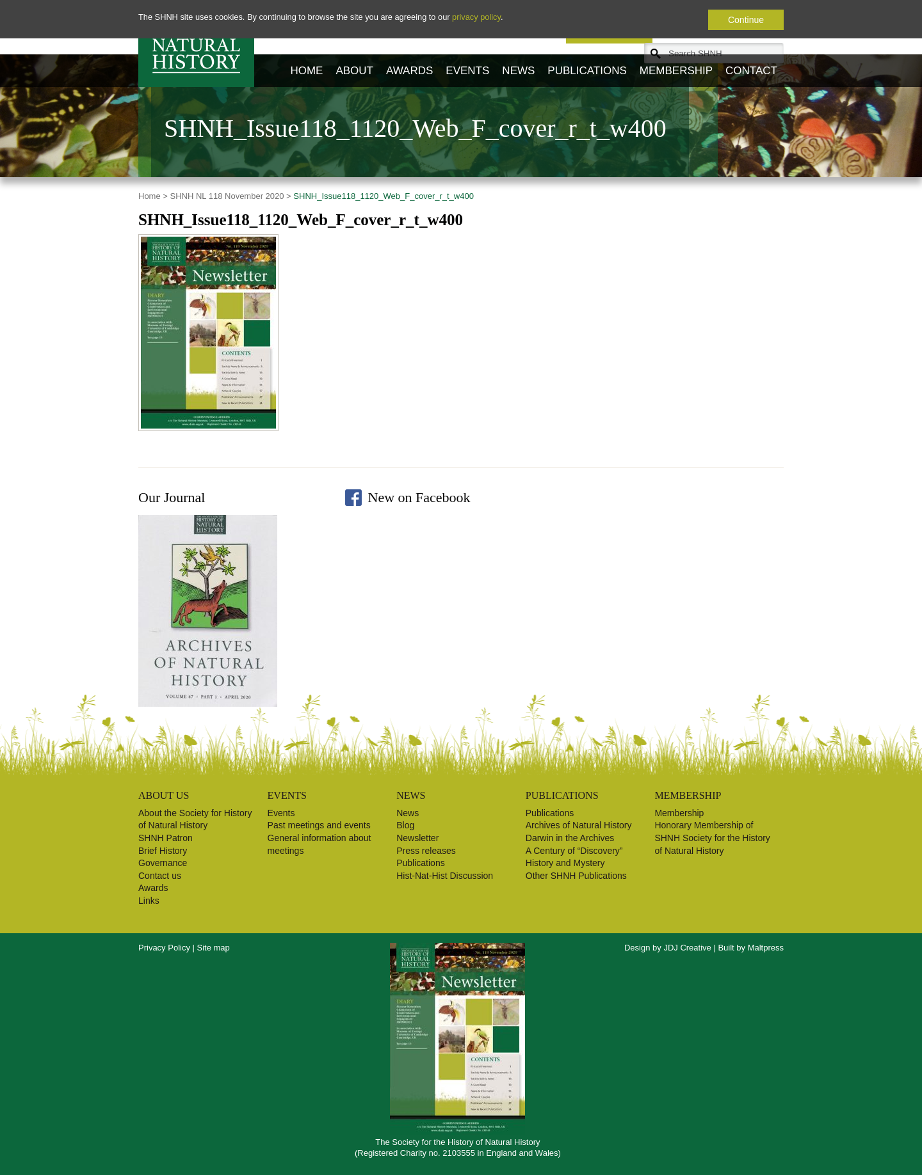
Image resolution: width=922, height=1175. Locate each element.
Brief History (162, 851)
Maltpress (766, 947)
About (354, 71)
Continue (746, 20)
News (518, 71)
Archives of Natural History (579, 825)
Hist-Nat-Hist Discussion (444, 876)
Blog (405, 825)
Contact (751, 71)
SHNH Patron (165, 838)
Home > (153, 196)
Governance (162, 863)
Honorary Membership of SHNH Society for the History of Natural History (712, 837)
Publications (586, 71)
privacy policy (476, 17)
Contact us (159, 876)
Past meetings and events (319, 825)
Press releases (426, 851)
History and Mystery (565, 863)
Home (306, 71)
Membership (676, 71)
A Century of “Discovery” (574, 851)
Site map (213, 947)
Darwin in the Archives (570, 838)
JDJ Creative (687, 947)
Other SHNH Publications (576, 876)
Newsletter (417, 838)
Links (148, 900)
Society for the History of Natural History (196, 43)
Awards (409, 71)
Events (467, 71)
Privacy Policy (164, 947)
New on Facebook (419, 497)
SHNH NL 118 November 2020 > (230, 196)
